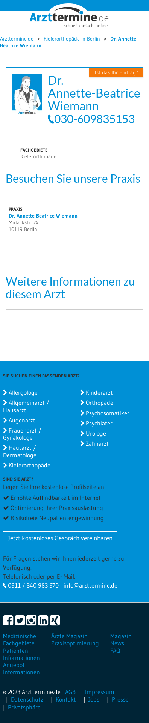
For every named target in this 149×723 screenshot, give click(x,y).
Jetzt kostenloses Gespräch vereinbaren (60, 538)
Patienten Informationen (21, 654)
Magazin (121, 636)
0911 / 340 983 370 (32, 585)
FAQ (115, 650)
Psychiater (99, 423)
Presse (120, 699)
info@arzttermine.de (90, 585)
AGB (70, 692)
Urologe (96, 433)
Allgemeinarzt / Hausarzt (26, 406)
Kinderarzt (99, 392)
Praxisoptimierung (75, 643)
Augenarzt (22, 420)
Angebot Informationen (21, 668)
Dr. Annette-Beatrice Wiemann (43, 215)
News (117, 643)
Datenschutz (27, 699)
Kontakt (66, 699)
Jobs (93, 699)
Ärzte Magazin (69, 636)
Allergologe (23, 392)
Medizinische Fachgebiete (19, 639)
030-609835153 (94, 118)
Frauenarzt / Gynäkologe (22, 434)
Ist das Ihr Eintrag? (116, 72)
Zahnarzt (97, 443)
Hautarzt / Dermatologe (19, 451)
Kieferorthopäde (29, 465)
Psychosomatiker (107, 413)
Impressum (99, 692)
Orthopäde (99, 402)
